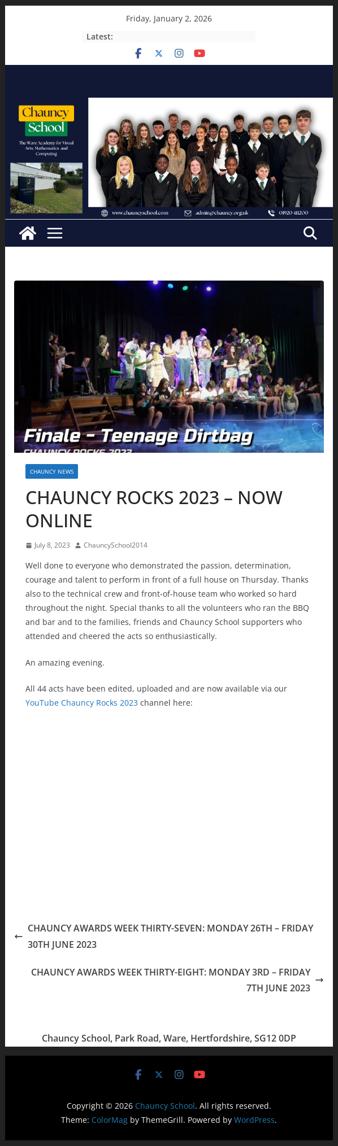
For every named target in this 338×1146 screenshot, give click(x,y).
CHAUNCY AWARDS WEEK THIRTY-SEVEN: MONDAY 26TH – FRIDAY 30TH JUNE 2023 (163, 936)
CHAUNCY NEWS (51, 471)
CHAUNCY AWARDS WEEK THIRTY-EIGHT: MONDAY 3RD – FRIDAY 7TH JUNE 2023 (177, 980)
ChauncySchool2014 (116, 545)
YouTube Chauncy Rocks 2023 (81, 702)
